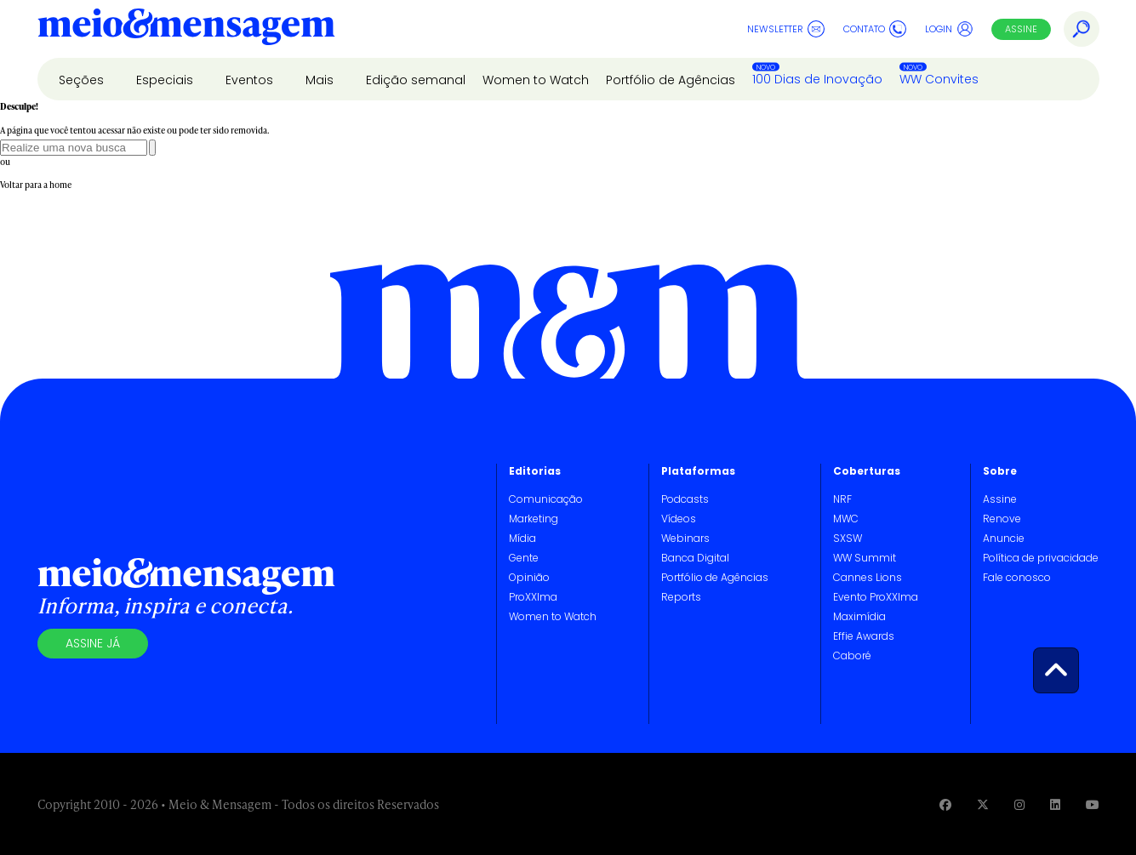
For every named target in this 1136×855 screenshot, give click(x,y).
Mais (321, 79)
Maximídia (859, 616)
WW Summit (864, 557)
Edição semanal (415, 79)
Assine (1021, 29)
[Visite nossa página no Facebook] (945, 804)
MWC (846, 518)
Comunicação (546, 499)
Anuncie (1004, 538)
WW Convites (939, 79)
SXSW (847, 538)
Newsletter (786, 28)
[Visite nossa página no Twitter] (983, 804)
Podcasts (685, 499)
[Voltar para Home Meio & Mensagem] (186, 29)
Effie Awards (863, 636)
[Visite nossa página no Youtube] (1092, 804)
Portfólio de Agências (670, 79)
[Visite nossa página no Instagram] (1019, 804)
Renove (1002, 518)
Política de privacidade (1041, 557)
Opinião (529, 577)
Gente (524, 557)
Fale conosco (1017, 577)
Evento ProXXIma (875, 597)
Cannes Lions (867, 577)
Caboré (852, 655)
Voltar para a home (35, 185)
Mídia (522, 538)
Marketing (533, 518)
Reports (681, 597)
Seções (83, 79)
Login (949, 28)
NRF (842, 499)
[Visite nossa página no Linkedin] (1055, 804)
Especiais (166, 79)
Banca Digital (695, 557)
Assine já (93, 643)
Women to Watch (535, 79)
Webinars (685, 538)
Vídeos (678, 518)
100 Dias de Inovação (817, 79)
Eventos (251, 79)
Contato (874, 28)
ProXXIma (533, 597)
